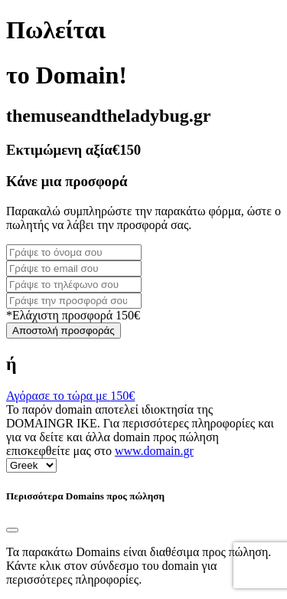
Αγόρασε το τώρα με (70, 395)
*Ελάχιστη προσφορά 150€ (73, 315)
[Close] (12, 530)
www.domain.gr (154, 450)
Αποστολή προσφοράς (63, 330)
